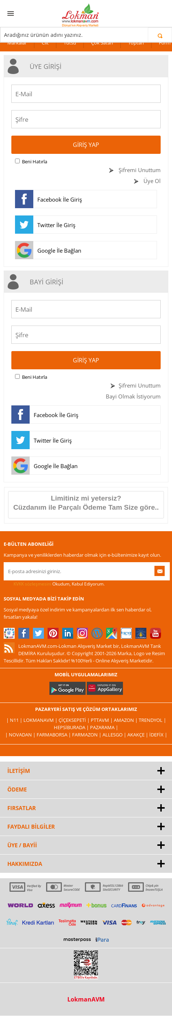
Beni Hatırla (34, 161)
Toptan (136, 42)
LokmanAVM (86, 999)
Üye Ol (151, 180)
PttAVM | (102, 720)
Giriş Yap (86, 145)
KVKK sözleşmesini (32, 584)
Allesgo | (114, 734)
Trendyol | (152, 720)
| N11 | (14, 720)
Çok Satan (102, 42)
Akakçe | (138, 734)
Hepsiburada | (72, 727)
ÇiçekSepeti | (75, 720)
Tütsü (70, 42)
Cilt (45, 42)
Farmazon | (87, 734)
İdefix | (158, 734)
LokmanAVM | (41, 720)
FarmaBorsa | (54, 734)
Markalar (17, 42)
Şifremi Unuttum (139, 170)
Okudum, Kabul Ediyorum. (54, 584)
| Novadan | (21, 734)
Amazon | (126, 720)
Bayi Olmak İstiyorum (133, 396)
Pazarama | (104, 727)
